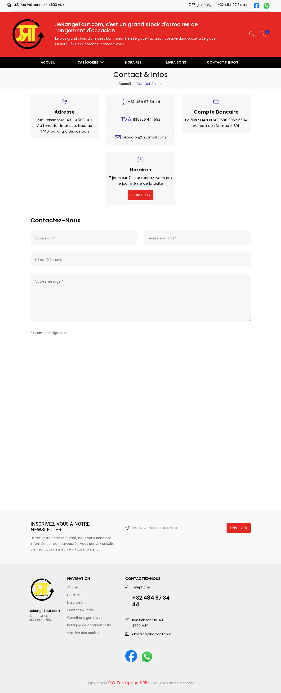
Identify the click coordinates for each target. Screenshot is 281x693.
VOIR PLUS (140, 195)
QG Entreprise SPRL (129, 683)
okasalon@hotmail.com (144, 137)
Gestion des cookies (83, 632)
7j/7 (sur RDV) (200, 4)
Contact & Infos (80, 610)
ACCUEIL (48, 62)
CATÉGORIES (90, 62)
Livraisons (75, 602)
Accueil (124, 83)
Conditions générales (84, 617)
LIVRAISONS (176, 62)
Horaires (73, 594)
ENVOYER (238, 528)
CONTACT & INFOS (222, 62)
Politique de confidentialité (89, 625)
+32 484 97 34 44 (233, 4)
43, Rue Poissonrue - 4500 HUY (39, 4)
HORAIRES (133, 62)
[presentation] (67, 348)
